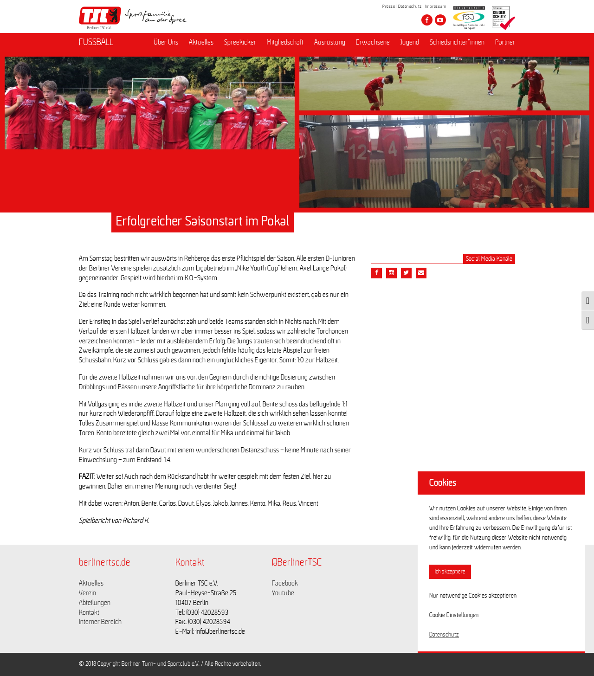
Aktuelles (201, 42)
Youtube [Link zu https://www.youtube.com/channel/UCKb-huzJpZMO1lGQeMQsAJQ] (283, 593)
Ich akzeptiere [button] (450, 572)
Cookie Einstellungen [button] (453, 615)
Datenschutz (410, 6)
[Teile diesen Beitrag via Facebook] (376, 273)
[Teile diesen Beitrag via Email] (391, 273)
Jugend (409, 42)
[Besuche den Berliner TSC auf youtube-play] (440, 20)
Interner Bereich (100, 621)
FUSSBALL (96, 42)
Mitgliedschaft (285, 42)
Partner (505, 42)
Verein (87, 593)
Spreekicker (240, 42)
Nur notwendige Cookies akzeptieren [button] (473, 595)
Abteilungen (94, 602)
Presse (388, 6)
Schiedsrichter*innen (457, 42)
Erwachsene (373, 42)
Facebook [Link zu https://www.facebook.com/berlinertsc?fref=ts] (285, 583)
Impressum (435, 6)
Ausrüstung (329, 42)
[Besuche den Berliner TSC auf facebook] (427, 20)
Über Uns (166, 42)
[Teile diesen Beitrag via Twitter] (406, 273)
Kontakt (89, 612)
